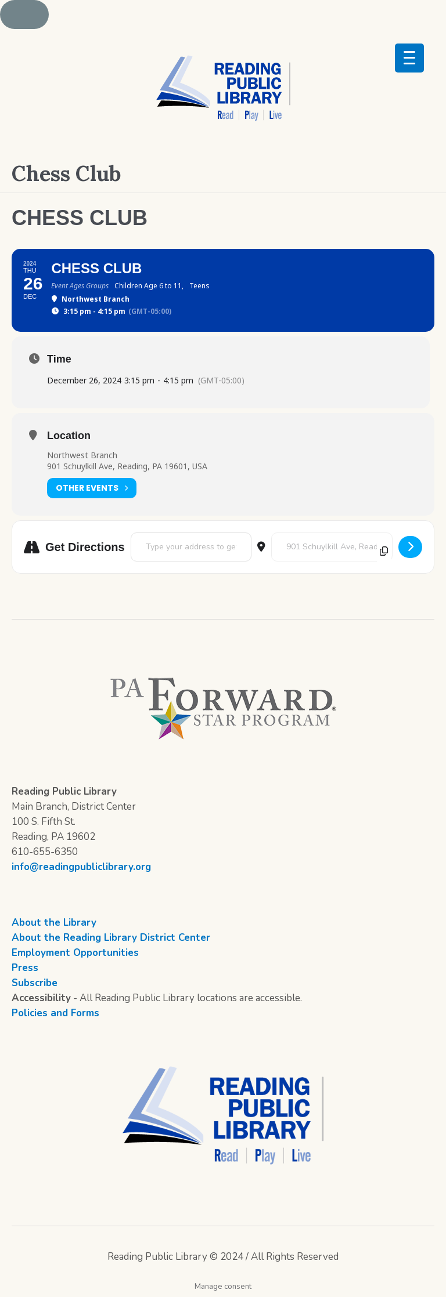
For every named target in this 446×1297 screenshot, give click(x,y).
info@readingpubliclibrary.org (81, 867)
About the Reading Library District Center (111, 937)
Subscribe (34, 983)
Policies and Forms (55, 1013)
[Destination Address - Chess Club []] (332, 546)
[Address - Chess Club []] (191, 546)
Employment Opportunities (75, 952)
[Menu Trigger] (409, 58)
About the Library (54, 922)
